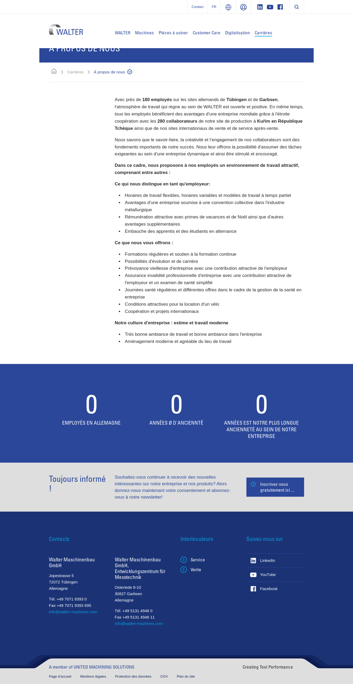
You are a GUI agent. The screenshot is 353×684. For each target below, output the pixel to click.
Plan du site (186, 676)
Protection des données (133, 676)
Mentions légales (93, 676)
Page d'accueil (60, 676)
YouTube (268, 574)
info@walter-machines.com (73, 612)
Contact (198, 7)
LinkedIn (267, 560)
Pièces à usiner (173, 32)
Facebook (269, 588)
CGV (164, 676)
